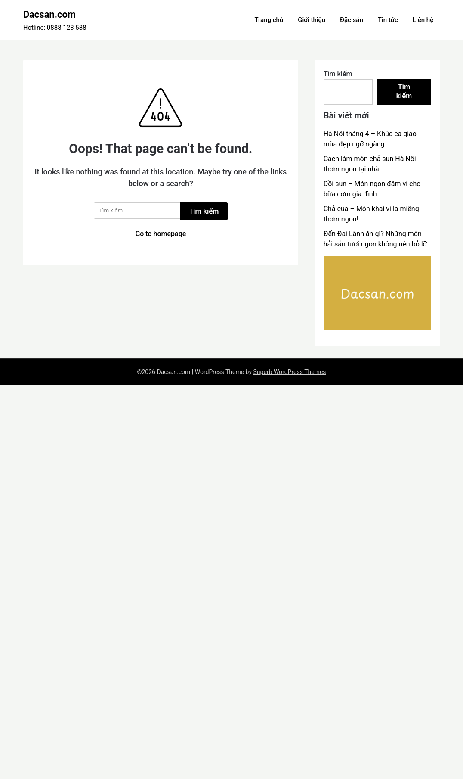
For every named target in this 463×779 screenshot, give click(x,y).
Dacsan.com (49, 14)
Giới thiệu (311, 20)
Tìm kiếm (338, 74)
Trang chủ (268, 20)
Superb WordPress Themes (289, 371)
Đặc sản (351, 20)
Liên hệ (423, 20)
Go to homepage (160, 234)
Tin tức (388, 20)
